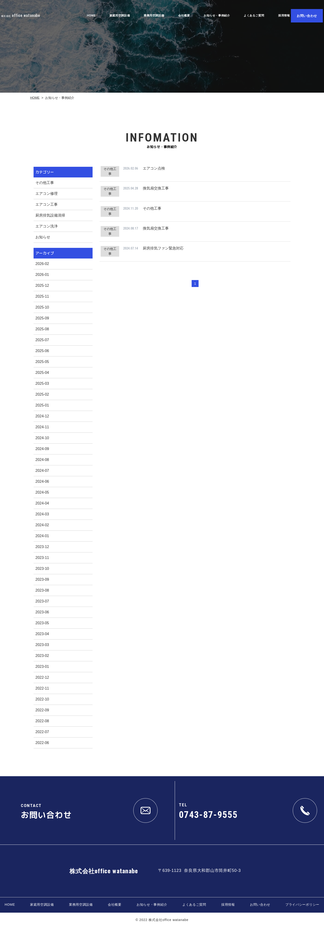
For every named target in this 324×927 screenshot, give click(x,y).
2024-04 (42, 503)
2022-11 (42, 688)
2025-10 (42, 307)
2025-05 (42, 362)
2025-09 (42, 318)
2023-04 (42, 634)
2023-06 (42, 612)
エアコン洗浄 (46, 226)
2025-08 (42, 329)
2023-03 (42, 645)
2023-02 (42, 656)
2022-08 (42, 721)
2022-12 (42, 677)
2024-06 (42, 481)
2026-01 (42, 275)
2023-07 (42, 601)
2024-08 (42, 460)
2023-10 (42, 569)
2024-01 (42, 536)
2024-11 (42, 427)
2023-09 (42, 579)
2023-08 (42, 590)
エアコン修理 (46, 193)
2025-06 (42, 351)
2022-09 (42, 710)
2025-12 (42, 285)
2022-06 (42, 743)
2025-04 (42, 373)
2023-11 (42, 558)
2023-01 (42, 666)
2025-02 (42, 394)
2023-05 (42, 623)
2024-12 (42, 416)
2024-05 (42, 492)
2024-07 (42, 471)
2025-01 (42, 405)
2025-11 (42, 296)
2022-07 (42, 732)
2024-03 (42, 514)
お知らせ (42, 237)
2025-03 (42, 383)
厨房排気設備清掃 (50, 215)
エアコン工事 (46, 204)
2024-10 (42, 438)
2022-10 (42, 699)
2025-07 (42, 340)
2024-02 (42, 525)
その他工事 (44, 183)
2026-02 (42, 264)
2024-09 (42, 449)
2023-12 (42, 547)
